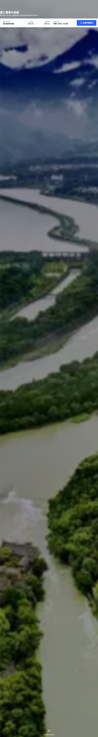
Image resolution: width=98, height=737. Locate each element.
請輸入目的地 (6, 22)
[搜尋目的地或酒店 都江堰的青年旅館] (14, 23)
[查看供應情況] (86, 23)
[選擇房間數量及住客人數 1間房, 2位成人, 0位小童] (64, 23)
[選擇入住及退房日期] (33, 23)
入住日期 (30, 22)
